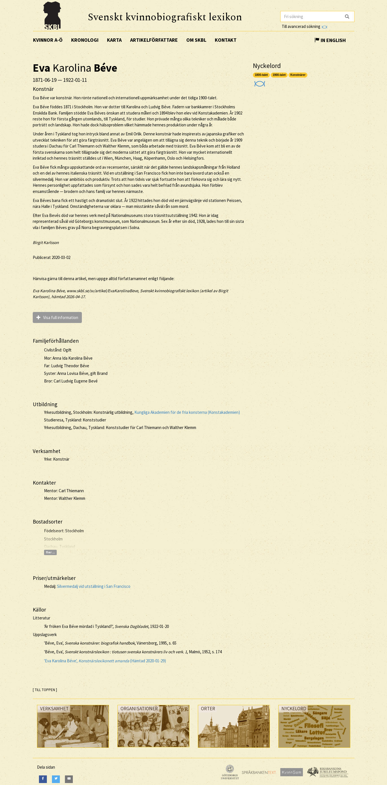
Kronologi (85, 40)
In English (330, 40)
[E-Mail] (69, 779)
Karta (114, 40)
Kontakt (226, 40)
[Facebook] (43, 779)
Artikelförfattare (154, 40)
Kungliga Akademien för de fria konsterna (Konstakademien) (187, 412)
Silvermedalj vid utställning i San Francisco (93, 586)
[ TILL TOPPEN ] (45, 689)
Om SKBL (196, 40)
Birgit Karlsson (46, 242)
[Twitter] (56, 779)
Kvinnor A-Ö (48, 40)
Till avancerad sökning (304, 26)
